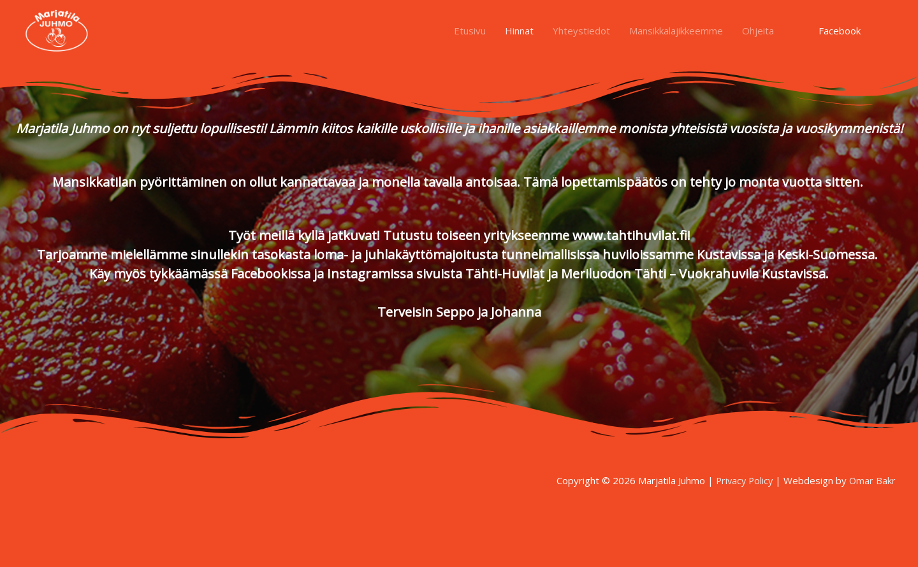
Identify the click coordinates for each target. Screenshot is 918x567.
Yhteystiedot (581, 33)
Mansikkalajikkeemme (676, 33)
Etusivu (470, 33)
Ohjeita (758, 33)
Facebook (840, 33)
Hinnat (519, 33)
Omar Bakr (872, 480)
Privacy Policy (742, 480)
